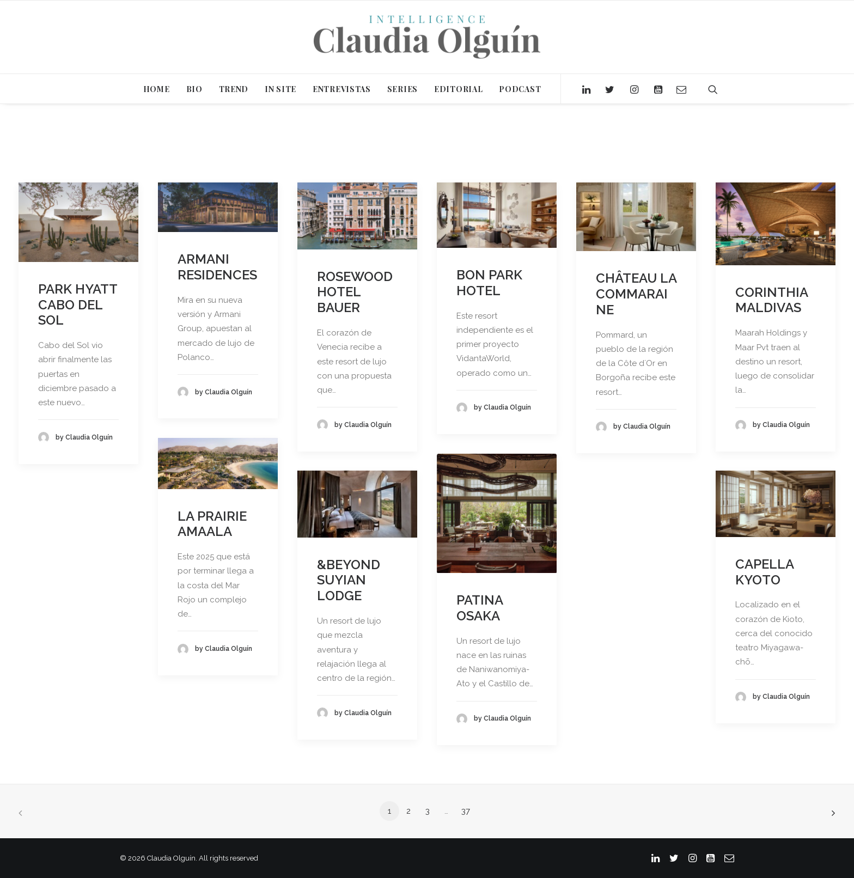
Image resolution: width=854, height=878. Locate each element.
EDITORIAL (458, 89)
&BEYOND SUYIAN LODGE (348, 580)
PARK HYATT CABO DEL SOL (77, 304)
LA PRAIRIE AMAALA (212, 524)
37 (465, 811)
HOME (156, 89)
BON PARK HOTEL (489, 282)
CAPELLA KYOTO (764, 572)
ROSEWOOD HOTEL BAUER (355, 292)
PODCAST (520, 89)
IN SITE (280, 89)
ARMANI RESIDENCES (217, 267)
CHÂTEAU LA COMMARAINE (636, 294)
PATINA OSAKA (479, 608)
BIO (194, 89)
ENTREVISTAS (342, 89)
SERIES (402, 89)
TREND (234, 89)
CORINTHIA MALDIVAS (771, 300)
